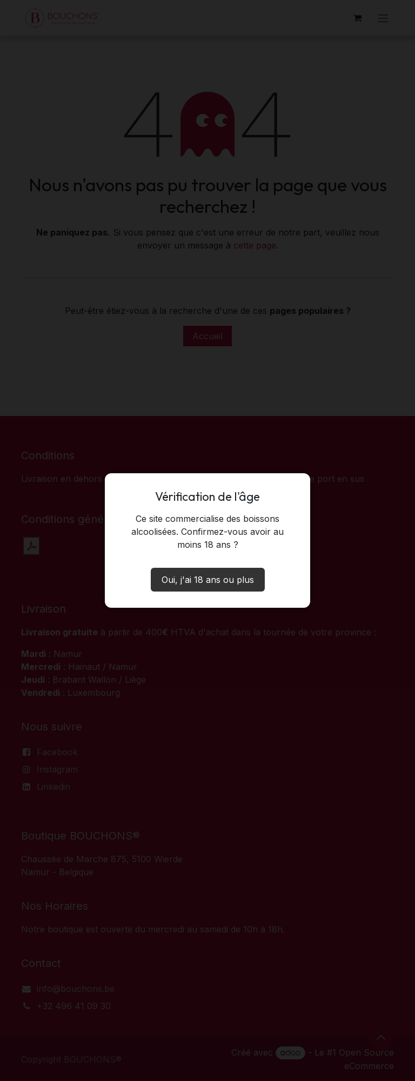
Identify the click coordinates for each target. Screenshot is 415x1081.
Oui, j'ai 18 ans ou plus (208, 579)
